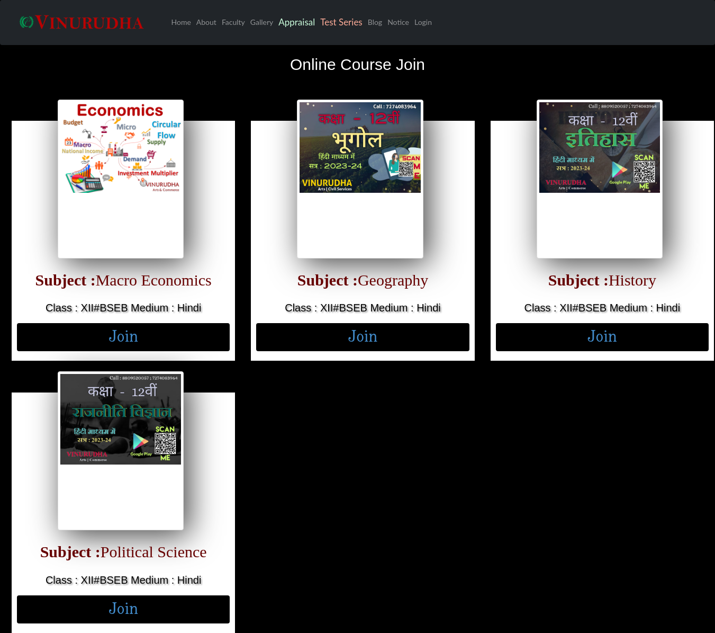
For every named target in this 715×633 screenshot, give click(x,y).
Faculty (233, 21)
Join (123, 337)
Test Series (341, 22)
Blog (375, 21)
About (206, 21)
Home (181, 21)
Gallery (261, 21)
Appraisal (296, 22)
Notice (398, 21)
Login (423, 21)
